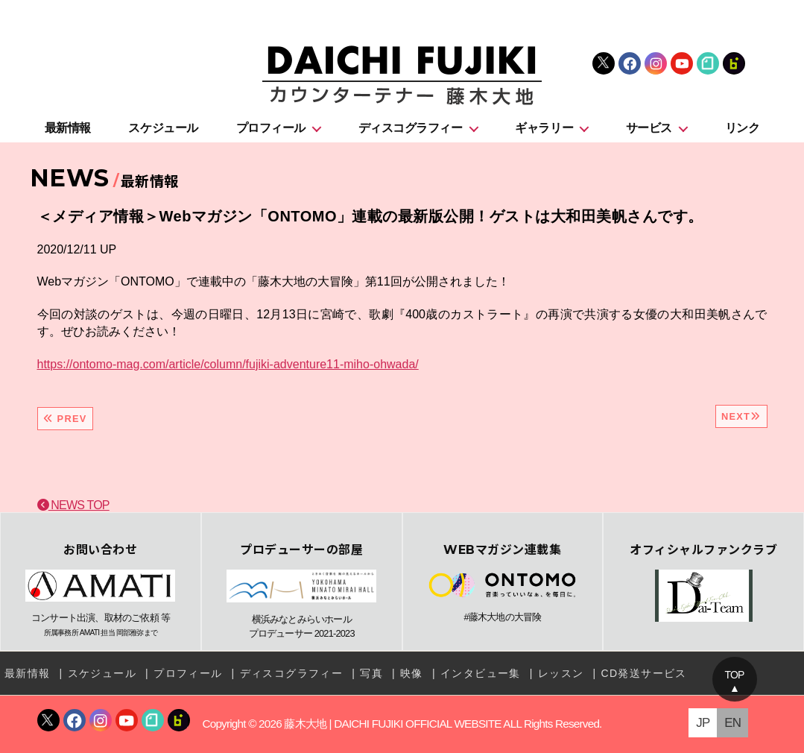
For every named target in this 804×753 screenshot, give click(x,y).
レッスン (561, 673)
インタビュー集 (480, 673)
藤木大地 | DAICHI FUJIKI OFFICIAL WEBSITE (392, 723)
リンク (742, 128)
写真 (371, 673)
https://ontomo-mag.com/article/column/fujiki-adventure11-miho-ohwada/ (228, 364)
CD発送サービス (643, 673)
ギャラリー (544, 128)
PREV (65, 418)
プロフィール (271, 128)
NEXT (741, 416)
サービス (649, 128)
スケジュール (162, 128)
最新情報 (68, 128)
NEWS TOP (73, 505)
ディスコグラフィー (410, 128)
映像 (411, 673)
